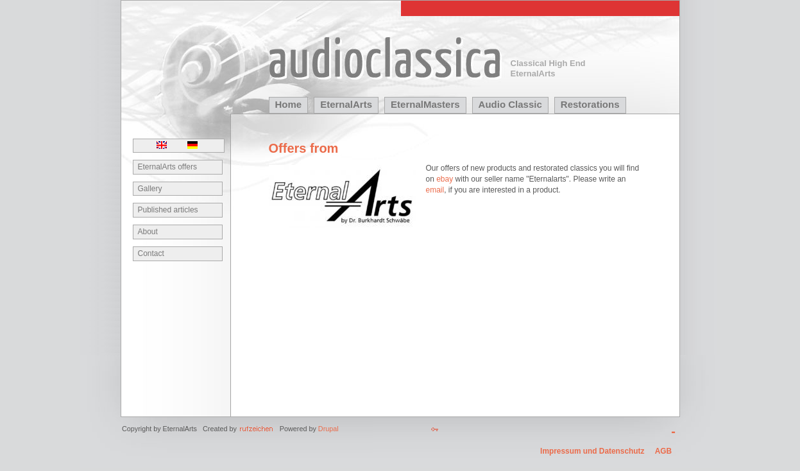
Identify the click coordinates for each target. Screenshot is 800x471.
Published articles (168, 209)
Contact (151, 253)
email (435, 189)
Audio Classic (510, 104)
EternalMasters (425, 104)
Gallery (150, 188)
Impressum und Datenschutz (592, 451)
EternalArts (346, 104)
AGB (663, 451)
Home (288, 104)
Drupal (328, 428)
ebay (444, 179)
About (148, 231)
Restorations (590, 104)
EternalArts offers (167, 166)
